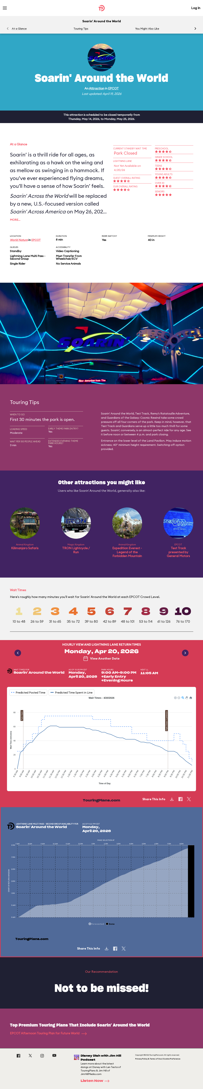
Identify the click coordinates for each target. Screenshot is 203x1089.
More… (15, 219)
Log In (195, 8)
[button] (195, 28)
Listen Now (96, 1081)
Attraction (96, 88)
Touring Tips (80, 28)
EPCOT (113, 88)
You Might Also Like (147, 28)
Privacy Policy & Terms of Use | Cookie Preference (157, 1059)
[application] (101, 741)
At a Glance (19, 28)
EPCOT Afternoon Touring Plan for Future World (48, 1033)
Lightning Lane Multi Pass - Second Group (27, 257)
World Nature (19, 240)
